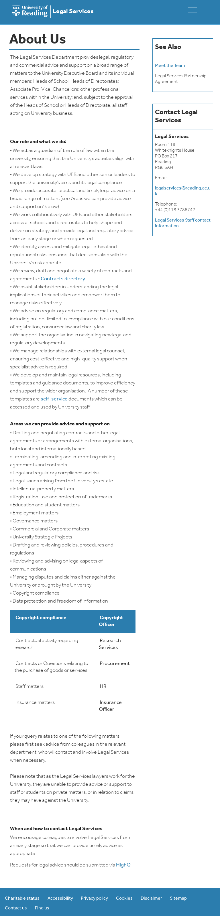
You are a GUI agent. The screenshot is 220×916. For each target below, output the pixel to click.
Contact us (16, 908)
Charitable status (22, 898)
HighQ (123, 865)
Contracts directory (63, 279)
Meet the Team (170, 66)
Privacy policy (94, 898)
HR (103, 686)
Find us (42, 908)
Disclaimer (151, 898)
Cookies (124, 898)
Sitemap (178, 898)
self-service (54, 399)
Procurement (115, 663)
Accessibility (60, 898)
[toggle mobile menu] (192, 10)
